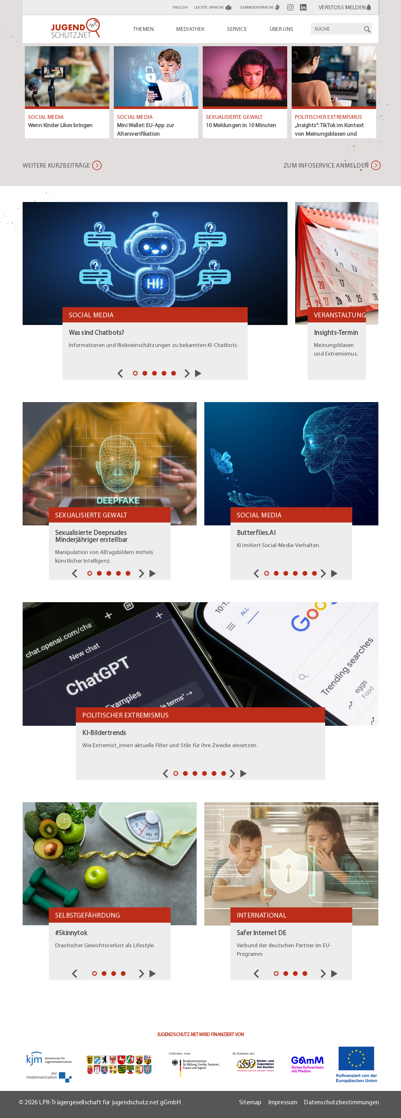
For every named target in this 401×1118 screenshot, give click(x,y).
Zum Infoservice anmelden (326, 165)
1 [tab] (136, 374)
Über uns (281, 28)
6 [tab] (315, 574)
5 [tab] (174, 374)
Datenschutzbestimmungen (341, 1102)
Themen (143, 28)
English (180, 7)
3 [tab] (155, 374)
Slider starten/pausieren (198, 373)
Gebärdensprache (260, 7)
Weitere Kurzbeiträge (56, 165)
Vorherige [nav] (122, 373)
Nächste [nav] (189, 373)
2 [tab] (145, 374)
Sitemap (250, 1102)
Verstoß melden (342, 7)
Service (237, 28)
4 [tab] (165, 374)
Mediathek (190, 28)
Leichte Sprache (214, 7)
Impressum (283, 1102)
